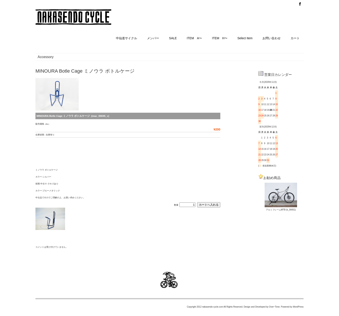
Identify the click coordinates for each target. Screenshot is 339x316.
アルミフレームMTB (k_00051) (281, 209)
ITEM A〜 (194, 38)
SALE (173, 38)
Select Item (245, 38)
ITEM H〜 (219, 38)
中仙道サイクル (126, 38)
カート (295, 38)
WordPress (298, 307)
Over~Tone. (274, 307)
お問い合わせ (271, 38)
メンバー (153, 38)
